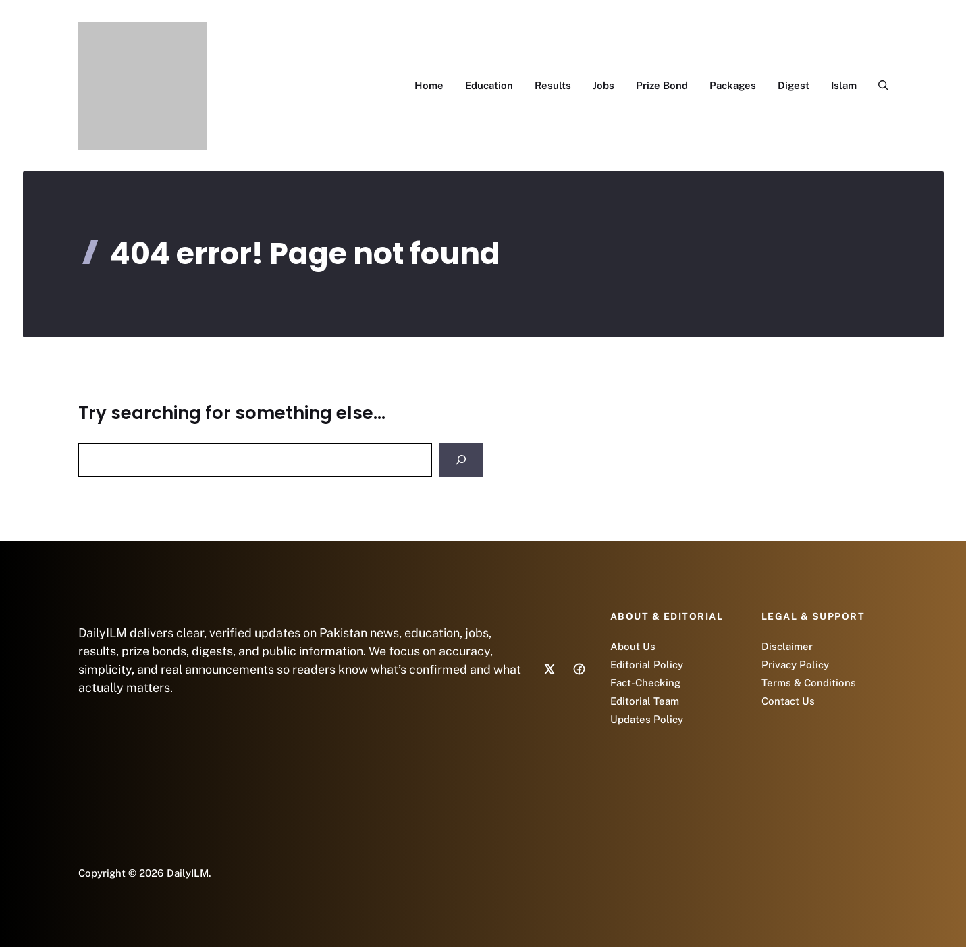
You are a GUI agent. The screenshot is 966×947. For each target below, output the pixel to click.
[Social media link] (549, 669)
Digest (793, 85)
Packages (732, 85)
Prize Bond (662, 85)
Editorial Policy (646, 664)
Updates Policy (646, 719)
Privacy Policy (795, 664)
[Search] (461, 460)
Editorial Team (644, 701)
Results (553, 85)
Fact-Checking (645, 682)
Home (429, 85)
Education (489, 85)
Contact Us (788, 701)
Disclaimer (787, 646)
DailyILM (188, 873)
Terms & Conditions (808, 682)
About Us (632, 646)
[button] (877, 86)
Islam (844, 85)
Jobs (603, 85)
